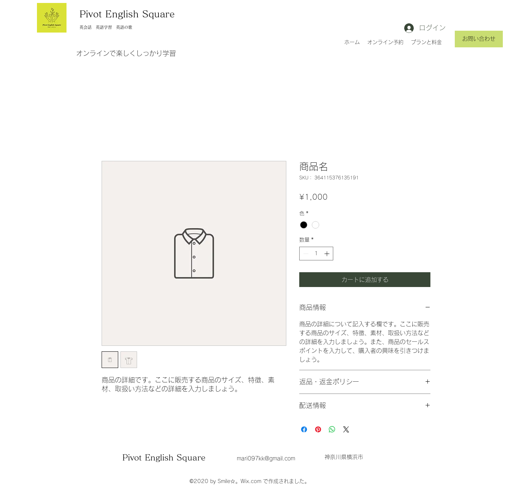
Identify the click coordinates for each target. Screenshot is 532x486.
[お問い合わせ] (479, 39)
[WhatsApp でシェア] (332, 429)
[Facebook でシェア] (304, 429)
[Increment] (327, 253)
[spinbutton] (316, 253)
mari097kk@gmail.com (266, 458)
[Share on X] (346, 429)
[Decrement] (305, 253)
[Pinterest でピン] (318, 429)
